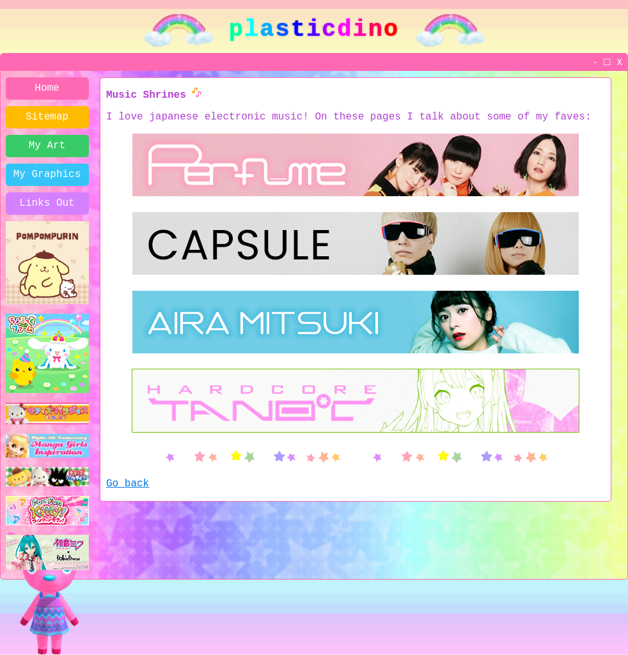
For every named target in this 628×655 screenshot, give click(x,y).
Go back (127, 483)
